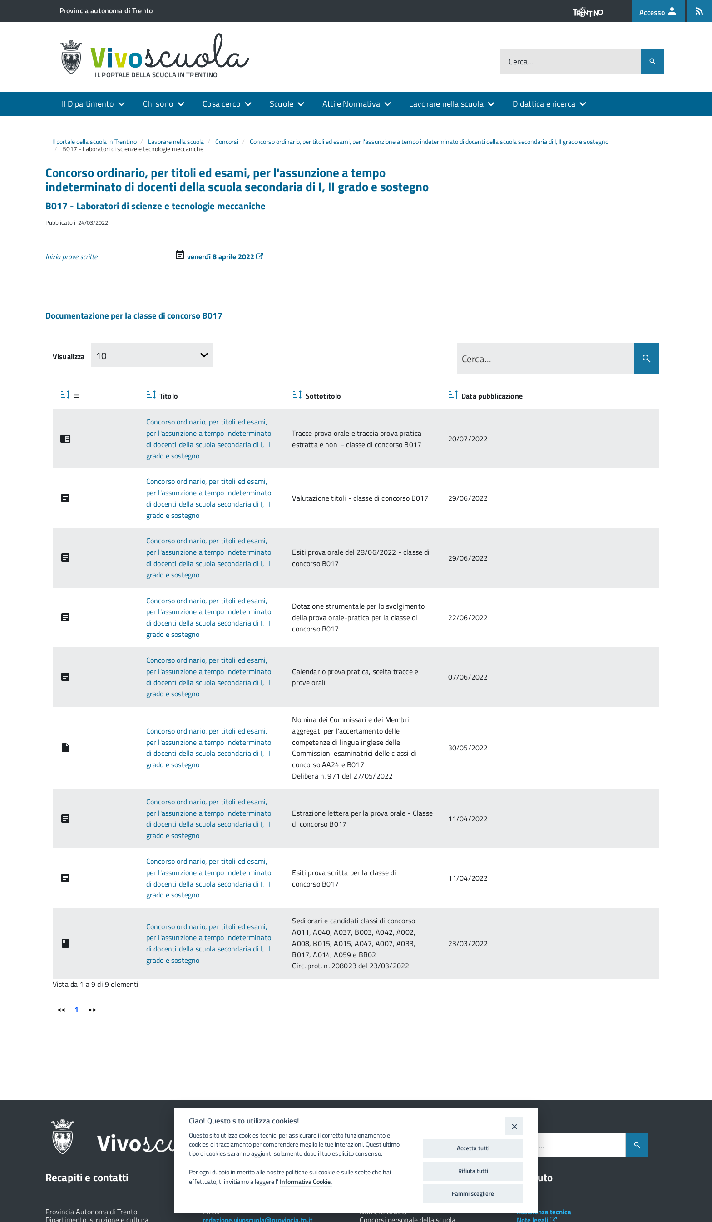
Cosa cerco (222, 104)
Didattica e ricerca (544, 104)
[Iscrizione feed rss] (699, 11)
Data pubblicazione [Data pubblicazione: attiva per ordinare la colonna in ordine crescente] (612, 395)
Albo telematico (544, 1116)
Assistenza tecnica (544, 1099)
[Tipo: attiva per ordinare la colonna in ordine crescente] (72, 395)
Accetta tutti (473, 1148)
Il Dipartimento (88, 104)
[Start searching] (646, 358)
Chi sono (158, 104)
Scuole (281, 104)
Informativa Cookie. (306, 1181)
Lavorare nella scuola (446, 104)
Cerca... (521, 62)
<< (61, 896)
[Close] (514, 1126)
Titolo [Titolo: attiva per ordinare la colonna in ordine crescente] (120, 395)
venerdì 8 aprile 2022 (225, 256)
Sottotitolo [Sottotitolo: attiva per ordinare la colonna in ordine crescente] (364, 395)
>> (92, 896)
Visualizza (69, 356)
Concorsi (226, 141)
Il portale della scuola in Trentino (94, 141)
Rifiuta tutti (473, 1170)
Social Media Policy (549, 1124)
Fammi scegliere (473, 1193)
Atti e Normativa (351, 104)
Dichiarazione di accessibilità (564, 1141)
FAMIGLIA (600, 1158)
